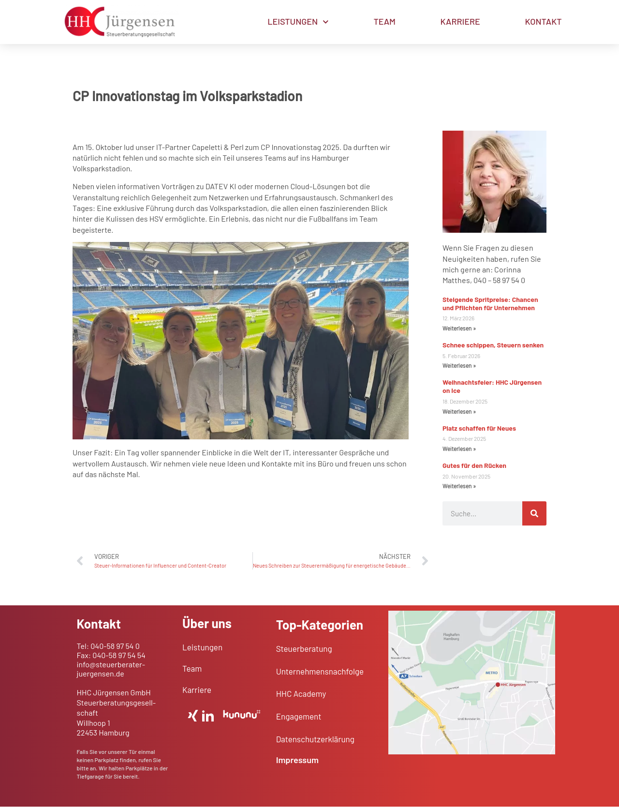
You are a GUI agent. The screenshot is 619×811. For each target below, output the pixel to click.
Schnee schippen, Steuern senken (493, 349)
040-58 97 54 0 (114, 649)
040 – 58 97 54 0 (499, 284)
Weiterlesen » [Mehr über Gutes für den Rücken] (459, 490)
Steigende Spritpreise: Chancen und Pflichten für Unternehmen (490, 308)
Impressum (297, 764)
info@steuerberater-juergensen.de (111, 673)
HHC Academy (301, 698)
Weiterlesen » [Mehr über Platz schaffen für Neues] (459, 453)
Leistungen (202, 651)
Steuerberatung (304, 653)
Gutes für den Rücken (474, 470)
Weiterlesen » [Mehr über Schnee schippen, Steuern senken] (459, 369)
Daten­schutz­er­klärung (315, 743)
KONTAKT (543, 21)
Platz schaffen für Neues (479, 432)
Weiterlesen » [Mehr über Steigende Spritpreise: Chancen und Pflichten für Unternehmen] (459, 332)
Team (192, 672)
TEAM (385, 21)
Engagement (299, 720)
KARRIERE (460, 21)
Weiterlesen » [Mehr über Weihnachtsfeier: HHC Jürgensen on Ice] (459, 415)
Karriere (196, 694)
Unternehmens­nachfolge (320, 675)
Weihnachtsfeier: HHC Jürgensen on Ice (492, 390)
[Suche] (534, 518)
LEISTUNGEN (297, 22)
